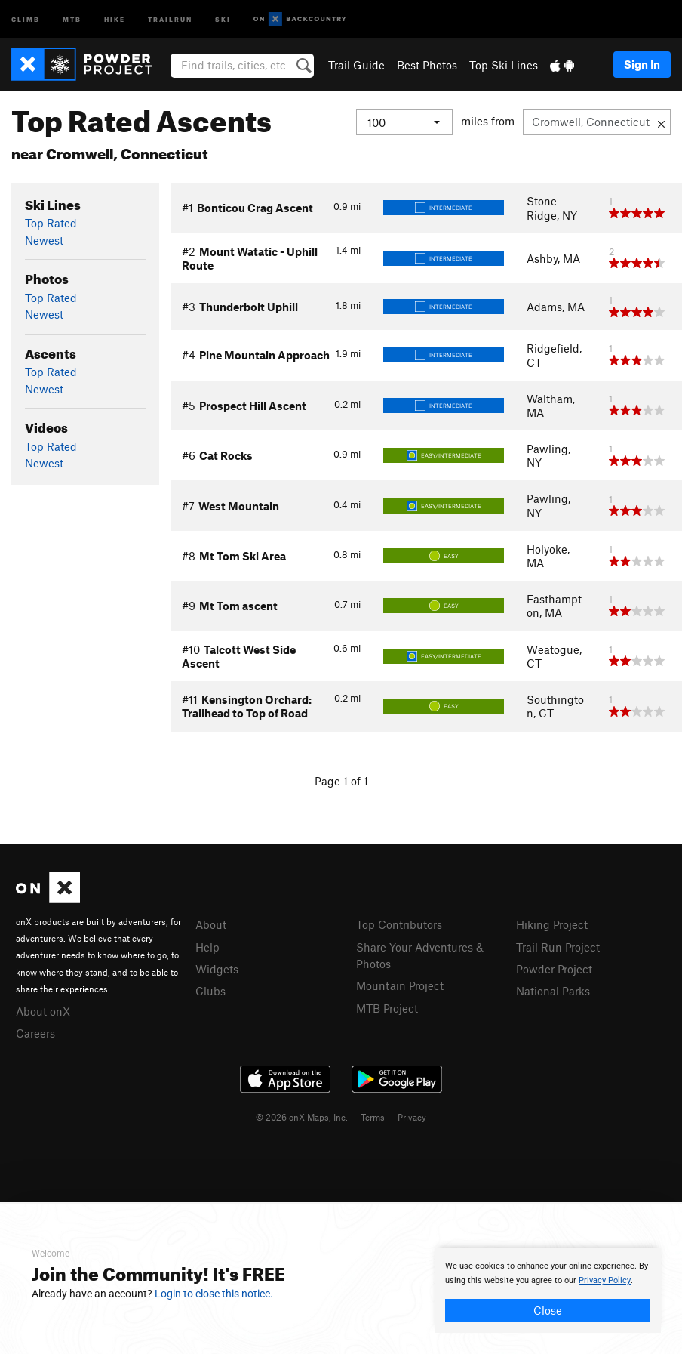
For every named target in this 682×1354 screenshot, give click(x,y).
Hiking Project (552, 924)
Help (207, 947)
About (210, 924)
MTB (72, 18)
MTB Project (387, 1008)
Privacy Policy (605, 1280)
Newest (44, 240)
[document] (547, 1290)
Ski (223, 18)
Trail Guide (356, 65)
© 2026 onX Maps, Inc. (302, 1117)
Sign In (642, 64)
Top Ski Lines (503, 65)
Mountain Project (400, 985)
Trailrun (170, 18)
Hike (114, 18)
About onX (43, 1011)
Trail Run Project (558, 947)
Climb (25, 18)
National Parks (553, 991)
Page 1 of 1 (341, 781)
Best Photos (427, 65)
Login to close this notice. (214, 1294)
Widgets (216, 969)
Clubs (210, 991)
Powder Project (554, 969)
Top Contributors (399, 924)
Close (547, 1310)
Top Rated (51, 223)
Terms (373, 1117)
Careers (35, 1033)
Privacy (412, 1117)
